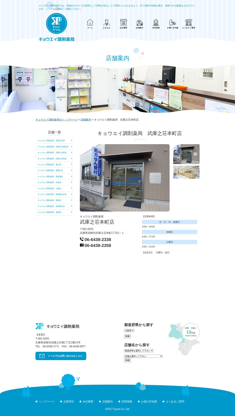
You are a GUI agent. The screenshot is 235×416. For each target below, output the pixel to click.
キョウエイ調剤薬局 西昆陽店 (50, 176)
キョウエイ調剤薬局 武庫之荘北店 (52, 159)
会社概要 (88, 401)
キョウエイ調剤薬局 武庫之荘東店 (52, 153)
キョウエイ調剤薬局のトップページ (57, 119)
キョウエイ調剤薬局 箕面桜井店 (51, 206)
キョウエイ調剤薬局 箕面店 (49, 212)
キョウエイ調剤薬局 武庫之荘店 (51, 141)
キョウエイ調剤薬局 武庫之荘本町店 (53, 147)
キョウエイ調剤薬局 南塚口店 (50, 170)
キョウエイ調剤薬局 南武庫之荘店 (52, 194)
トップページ (47, 401)
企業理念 (68, 401)
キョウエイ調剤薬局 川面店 (49, 188)
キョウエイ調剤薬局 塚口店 (49, 164)
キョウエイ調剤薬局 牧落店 (49, 200)
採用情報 (127, 401)
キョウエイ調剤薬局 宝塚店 (49, 182)
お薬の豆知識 (149, 401)
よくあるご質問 (175, 401)
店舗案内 (86, 119)
